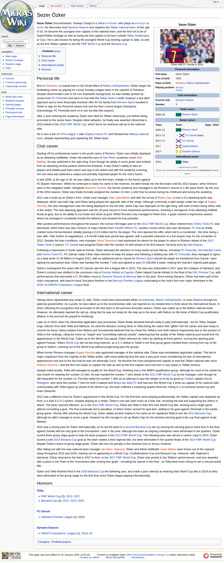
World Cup (72, 342)
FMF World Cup (90, 44)
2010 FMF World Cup (73, 124)
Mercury (131, 276)
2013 (73, 500)
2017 (77, 496)
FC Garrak (191, 135)
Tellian (101, 23)
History (93, 6)
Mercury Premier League (128, 280)
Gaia (43, 39)
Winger (179, 87)
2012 (69, 496)
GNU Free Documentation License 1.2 (147, 554)
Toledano (180, 83)
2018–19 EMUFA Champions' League (60, 284)
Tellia (185, 162)
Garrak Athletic (190, 146)
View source (77, 6)
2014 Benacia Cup (65, 439)
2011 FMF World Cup (155, 223)
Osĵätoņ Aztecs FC (96, 134)
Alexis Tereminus (107, 240)
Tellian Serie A (108, 98)
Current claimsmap (15, 82)
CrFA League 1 (69, 134)
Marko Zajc (164, 197)
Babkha (198, 299)
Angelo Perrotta (85, 352)
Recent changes (14, 60)
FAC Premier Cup (203, 272)
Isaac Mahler (168, 449)
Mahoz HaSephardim (198, 83)
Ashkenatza (142, 35)
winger (141, 23)
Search (4, 36)
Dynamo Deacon (185, 100)
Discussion (56, 6)
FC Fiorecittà (60, 98)
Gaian (112, 360)
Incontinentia (146, 299)
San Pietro (109, 157)
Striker (179, 90)
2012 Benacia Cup (199, 413)
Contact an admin (89, 557)
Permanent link (13, 112)
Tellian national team (123, 27)
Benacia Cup (119, 44)
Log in (216, 1)
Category (43, 541)
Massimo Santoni (95, 187)
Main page (11, 56)
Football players (61, 541)
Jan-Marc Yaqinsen (113, 449)
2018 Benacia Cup (92, 471)
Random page (13, 64)
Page (42, 6)
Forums (9, 78)
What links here (14, 96)
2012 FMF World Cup (105, 405)
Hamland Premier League (57, 517)
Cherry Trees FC (203, 223)
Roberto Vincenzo (48, 365)
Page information (14, 116)
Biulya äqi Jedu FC (125, 382)
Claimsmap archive (16, 86)
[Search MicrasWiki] (16, 41)
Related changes (14, 100)
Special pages (13, 104)
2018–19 (86, 533)
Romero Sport (189, 114)
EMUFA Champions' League (58, 533)
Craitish (189, 378)
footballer (112, 23)
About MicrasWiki (115, 557)
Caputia (129, 272)
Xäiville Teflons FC (126, 228)
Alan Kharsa (194, 244)
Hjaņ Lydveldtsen (119, 197)
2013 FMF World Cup (128, 435)
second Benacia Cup (138, 427)
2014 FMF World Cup (202, 439)
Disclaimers (137, 557)
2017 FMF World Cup (122, 457)
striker (40, 27)
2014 (81, 500)
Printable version (14, 108)
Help (8, 68)
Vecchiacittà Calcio (209, 250)
